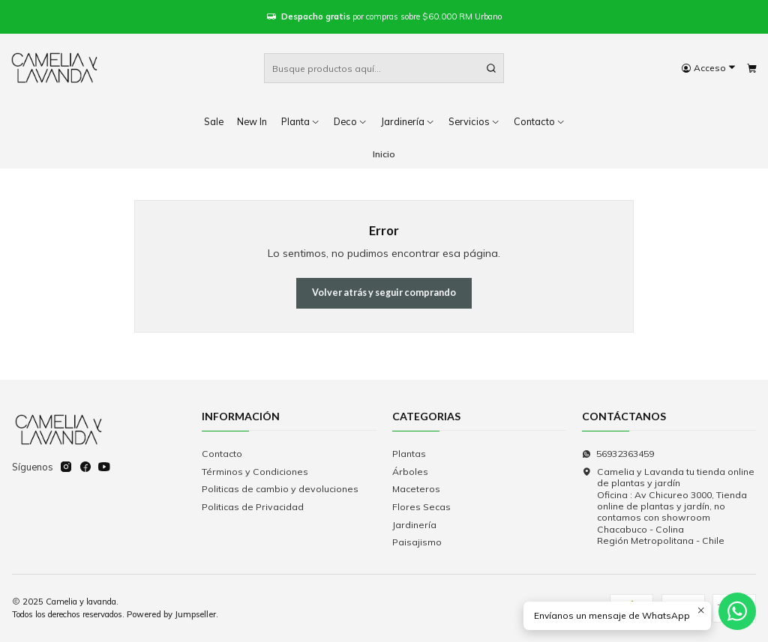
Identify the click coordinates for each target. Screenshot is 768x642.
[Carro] (751, 68)
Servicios (474, 121)
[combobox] (384, 68)
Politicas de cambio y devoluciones (280, 488)
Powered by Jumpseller (171, 614)
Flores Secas (421, 506)
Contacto (222, 453)
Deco (351, 121)
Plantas (409, 453)
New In (252, 121)
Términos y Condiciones (255, 471)
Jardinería (408, 121)
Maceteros (416, 488)
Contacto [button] (540, 121)
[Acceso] (709, 68)
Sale (214, 121)
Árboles (410, 471)
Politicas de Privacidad (253, 506)
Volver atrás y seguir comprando (384, 292)
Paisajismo (417, 542)
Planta (300, 121)
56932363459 (618, 453)
